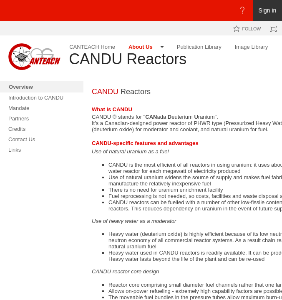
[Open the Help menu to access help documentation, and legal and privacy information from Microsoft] (242, 10)
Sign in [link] (268, 10)
